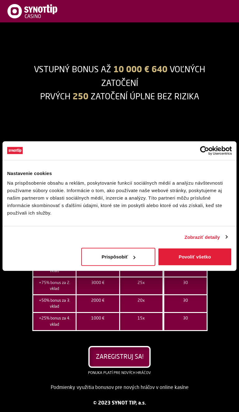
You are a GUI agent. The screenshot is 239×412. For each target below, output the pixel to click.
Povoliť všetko (195, 256)
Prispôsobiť (119, 256)
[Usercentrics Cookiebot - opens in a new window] (204, 150)
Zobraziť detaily (202, 236)
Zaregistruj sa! (119, 357)
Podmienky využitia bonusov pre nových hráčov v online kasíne (120, 387)
